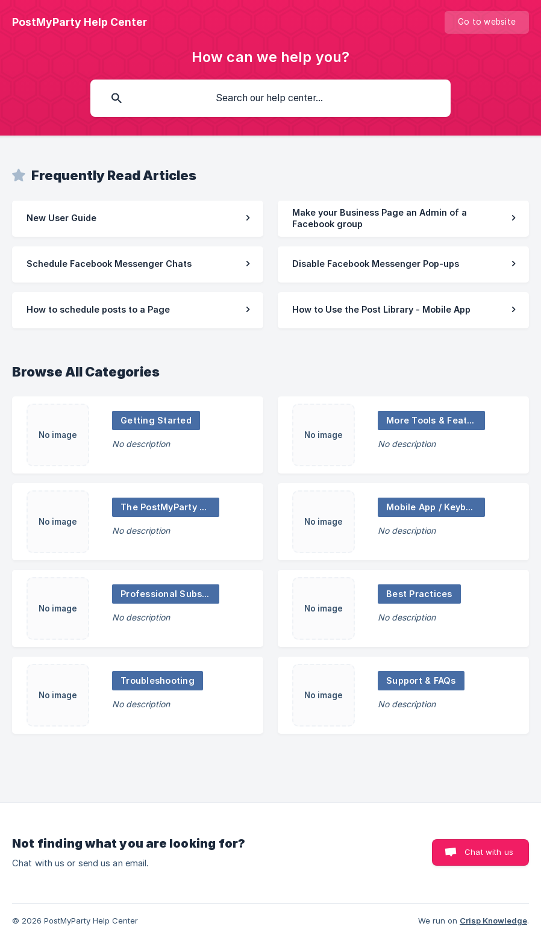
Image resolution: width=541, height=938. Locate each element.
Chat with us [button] (488, 852)
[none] (79, 22)
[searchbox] (270, 98)
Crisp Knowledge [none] (493, 920)
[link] (137, 219)
